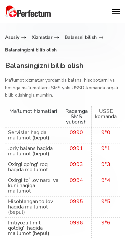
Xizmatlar (42, 37)
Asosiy (12, 37)
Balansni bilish (81, 37)
